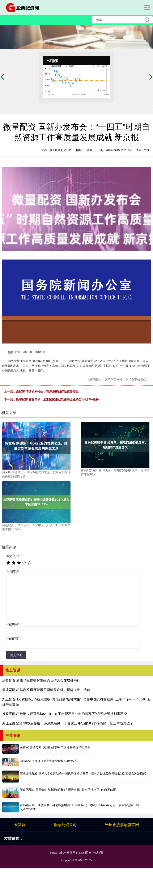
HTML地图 (96, 852)
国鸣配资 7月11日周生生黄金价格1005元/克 (48, 761)
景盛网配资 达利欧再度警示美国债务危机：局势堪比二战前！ (48, 690)
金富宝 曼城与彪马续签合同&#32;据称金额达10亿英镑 (55, 747)
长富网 (20, 825)
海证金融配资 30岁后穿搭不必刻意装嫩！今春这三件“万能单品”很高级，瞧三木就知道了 (67, 723)
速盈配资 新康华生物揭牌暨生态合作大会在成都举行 (41, 680)
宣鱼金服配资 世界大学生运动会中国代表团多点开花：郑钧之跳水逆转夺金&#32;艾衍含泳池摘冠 (83, 773)
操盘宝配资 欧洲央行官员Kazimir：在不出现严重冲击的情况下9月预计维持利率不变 (64, 714)
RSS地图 (82, 852)
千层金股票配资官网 (122, 825)
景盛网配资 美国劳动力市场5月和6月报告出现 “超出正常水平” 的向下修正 (68, 789)
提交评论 (16, 655)
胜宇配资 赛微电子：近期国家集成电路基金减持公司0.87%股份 (57, 399)
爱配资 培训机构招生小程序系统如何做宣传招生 (47, 391)
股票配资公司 (65, 825)
